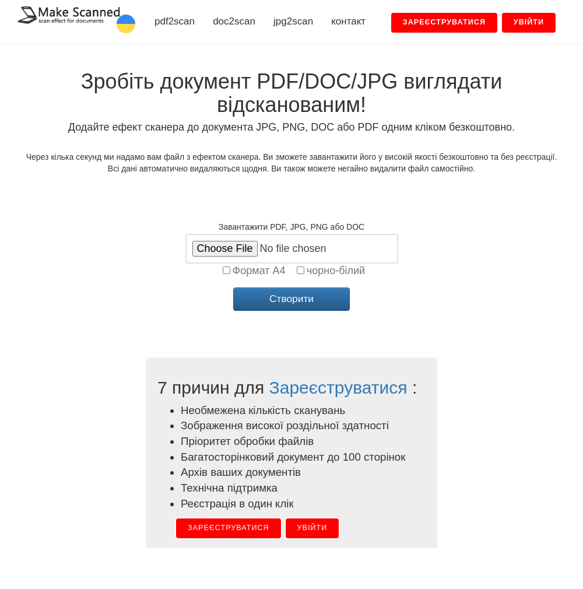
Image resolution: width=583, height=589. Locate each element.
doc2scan (234, 21)
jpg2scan (293, 21)
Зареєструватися (338, 387)
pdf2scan (174, 21)
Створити (291, 298)
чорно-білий (336, 270)
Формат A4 (259, 270)
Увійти (312, 528)
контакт (348, 21)
